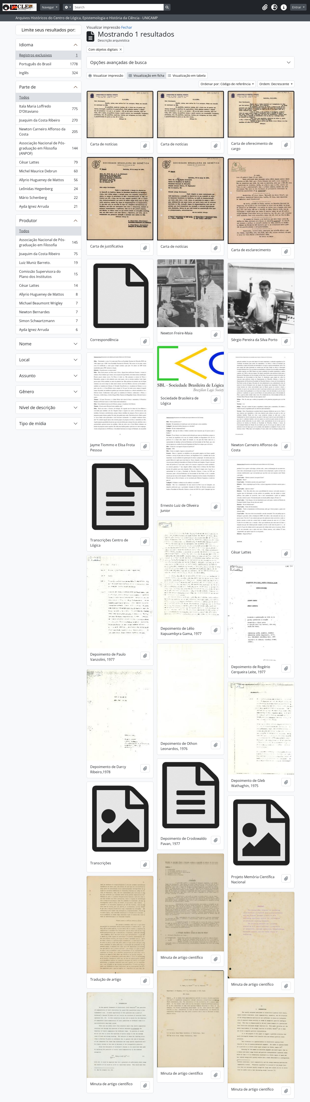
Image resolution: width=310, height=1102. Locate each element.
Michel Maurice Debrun (48, 172)
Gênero (26, 391)
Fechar (126, 27)
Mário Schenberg (48, 198)
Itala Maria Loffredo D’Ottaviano (48, 109)
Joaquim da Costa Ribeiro (48, 121)
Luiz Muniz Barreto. (48, 263)
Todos (24, 97)
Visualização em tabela (187, 75)
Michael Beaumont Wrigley (48, 304)
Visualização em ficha (146, 75)
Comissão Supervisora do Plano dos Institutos (48, 274)
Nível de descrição (37, 407)
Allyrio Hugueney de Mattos (48, 180)
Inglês (48, 73)
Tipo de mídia (32, 423)
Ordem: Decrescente (274, 84)
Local (24, 360)
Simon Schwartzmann (48, 321)
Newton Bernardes (48, 312)
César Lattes (48, 163)
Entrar (297, 7)
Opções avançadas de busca (118, 62)
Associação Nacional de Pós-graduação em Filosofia (48, 242)
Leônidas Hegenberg (48, 189)
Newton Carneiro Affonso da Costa (48, 132)
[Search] (118, 7)
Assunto (27, 376)
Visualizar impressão (105, 75)
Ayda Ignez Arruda (48, 207)
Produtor (28, 220)
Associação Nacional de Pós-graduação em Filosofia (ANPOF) (48, 148)
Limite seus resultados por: (48, 30)
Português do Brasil (48, 65)
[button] (265, 7)
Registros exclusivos (48, 56)
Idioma (26, 45)
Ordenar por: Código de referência (226, 84)
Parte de (27, 87)
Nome (25, 344)
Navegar (48, 7)
